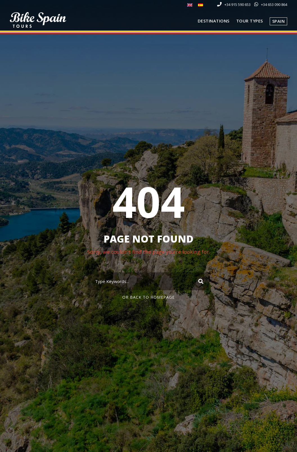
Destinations (214, 21)
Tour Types (249, 21)
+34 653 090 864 (274, 4)
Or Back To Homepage (148, 297)
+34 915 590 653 (237, 4)
